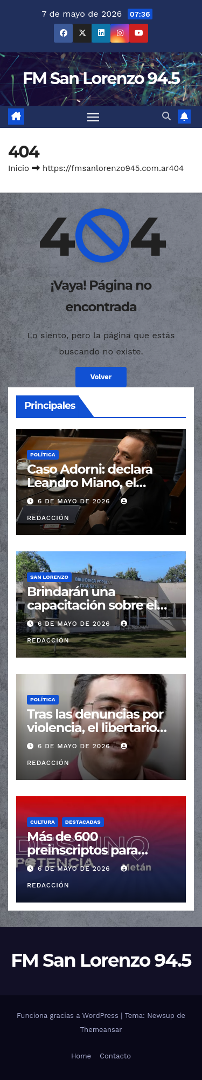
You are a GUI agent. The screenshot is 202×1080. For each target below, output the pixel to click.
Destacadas (83, 822)
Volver (101, 377)
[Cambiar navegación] (93, 117)
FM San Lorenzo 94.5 (101, 78)
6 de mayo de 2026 (75, 501)
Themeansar (101, 1030)
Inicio (18, 168)
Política (42, 454)
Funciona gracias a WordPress (69, 1015)
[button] (166, 116)
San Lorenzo (49, 577)
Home (81, 1056)
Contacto (115, 1056)
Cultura (42, 822)
